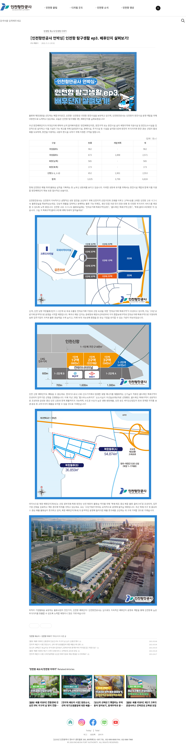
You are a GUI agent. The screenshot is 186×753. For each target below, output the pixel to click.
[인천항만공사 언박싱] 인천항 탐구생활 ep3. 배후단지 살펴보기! (80, 38)
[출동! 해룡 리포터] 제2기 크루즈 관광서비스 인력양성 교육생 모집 (53, 651)
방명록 (92, 735)
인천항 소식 (103, 7)
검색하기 (183, 21)
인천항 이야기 (47, 636)
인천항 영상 (128, 7)
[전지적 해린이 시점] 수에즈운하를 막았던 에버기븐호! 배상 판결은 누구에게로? (58, 654)
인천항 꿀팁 (51, 7)
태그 (85, 735)
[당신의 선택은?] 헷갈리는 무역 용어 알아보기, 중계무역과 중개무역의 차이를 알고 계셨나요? (62, 647)
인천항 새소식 (34, 636)
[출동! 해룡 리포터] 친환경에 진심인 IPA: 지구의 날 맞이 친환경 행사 (53, 641)
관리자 (100, 735)
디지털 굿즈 (77, 7)
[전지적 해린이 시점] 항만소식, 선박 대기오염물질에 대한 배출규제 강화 (55, 644)
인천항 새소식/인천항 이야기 (55, 31)
